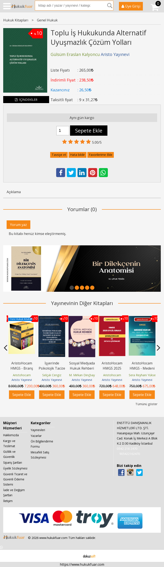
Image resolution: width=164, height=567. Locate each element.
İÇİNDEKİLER (26, 100)
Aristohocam (22, 375)
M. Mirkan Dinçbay (82, 375)
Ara (109, 5)
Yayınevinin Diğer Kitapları (82, 303)
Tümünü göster (146, 404)
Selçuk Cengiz (51, 375)
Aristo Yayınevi (22, 380)
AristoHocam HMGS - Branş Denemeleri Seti (21, 368)
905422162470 (129, 454)
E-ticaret (75, 555)
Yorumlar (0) (82, 209)
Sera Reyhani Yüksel (142, 375)
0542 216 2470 (127, 449)
